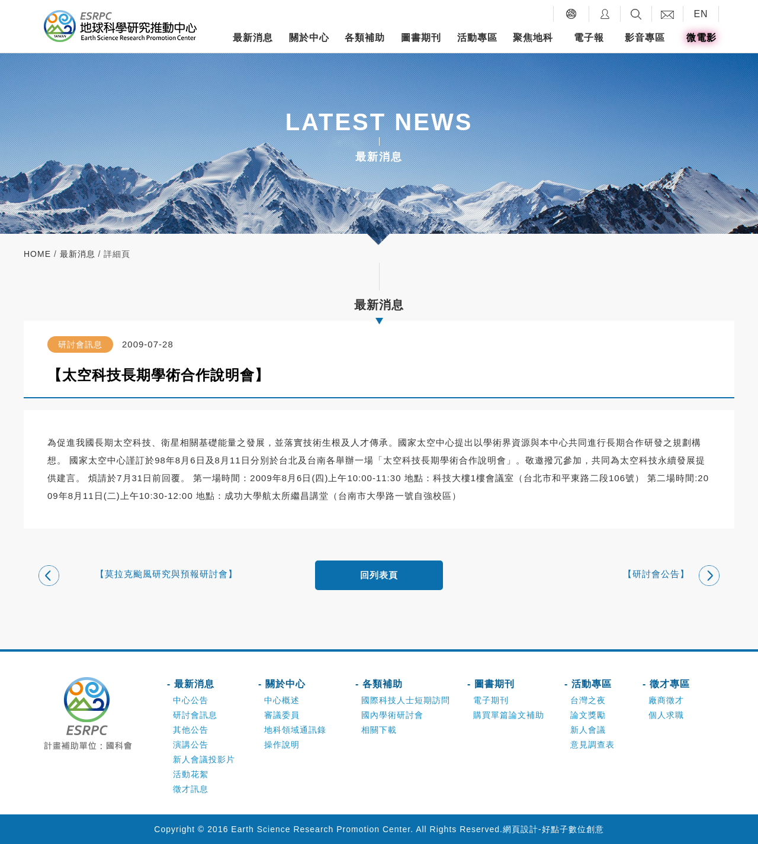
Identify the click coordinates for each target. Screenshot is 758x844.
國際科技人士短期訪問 (405, 700)
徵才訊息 (190, 789)
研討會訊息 (195, 715)
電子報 (589, 38)
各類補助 (365, 38)
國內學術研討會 (392, 715)
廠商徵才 (666, 700)
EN (700, 14)
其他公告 (190, 730)
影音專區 (645, 38)
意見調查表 (592, 744)
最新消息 (253, 38)
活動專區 (477, 38)
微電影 (701, 38)
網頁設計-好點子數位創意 (553, 829)
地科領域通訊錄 (295, 730)
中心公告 (190, 700)
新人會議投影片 (204, 759)
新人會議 (588, 730)
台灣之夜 (588, 700)
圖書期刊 (421, 38)
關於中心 (309, 38)
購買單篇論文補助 (508, 715)
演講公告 (190, 744)
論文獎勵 (588, 715)
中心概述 (282, 700)
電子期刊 (491, 700)
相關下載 (379, 730)
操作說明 (282, 744)
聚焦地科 (533, 38)
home (37, 254)
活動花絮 (190, 774)
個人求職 (666, 715)
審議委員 (282, 715)
